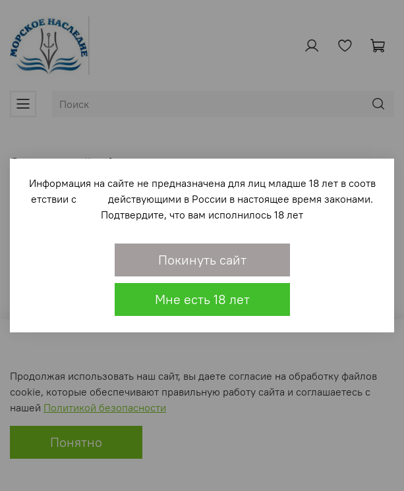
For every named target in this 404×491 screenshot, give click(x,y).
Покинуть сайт (202, 259)
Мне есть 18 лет (202, 299)
